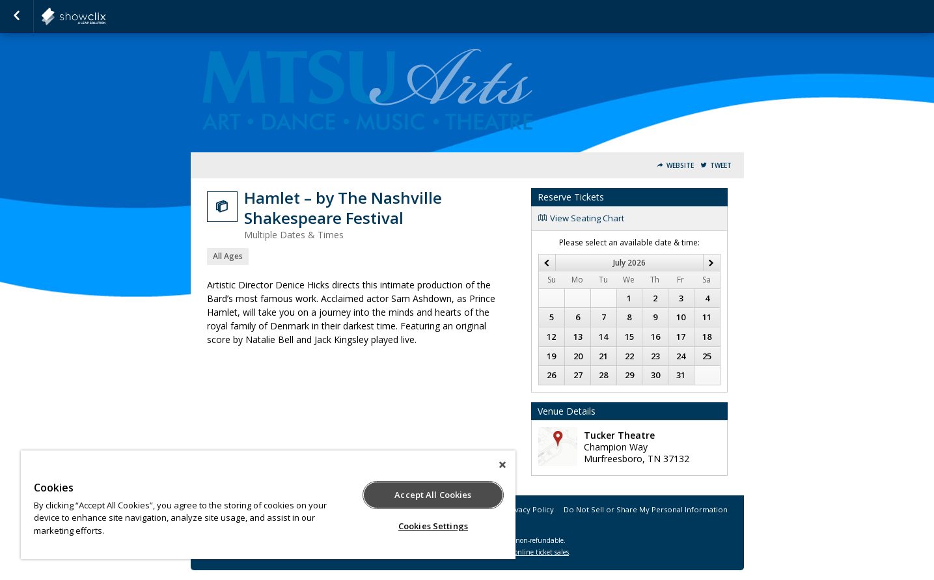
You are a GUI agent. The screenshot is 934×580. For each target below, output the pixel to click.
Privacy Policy (529, 509)
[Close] (502, 465)
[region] (268, 504)
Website (680, 165)
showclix (105, 16)
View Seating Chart (587, 218)
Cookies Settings (433, 526)
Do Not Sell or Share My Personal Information (646, 509)
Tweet (721, 165)
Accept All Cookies (432, 495)
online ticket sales (541, 552)
